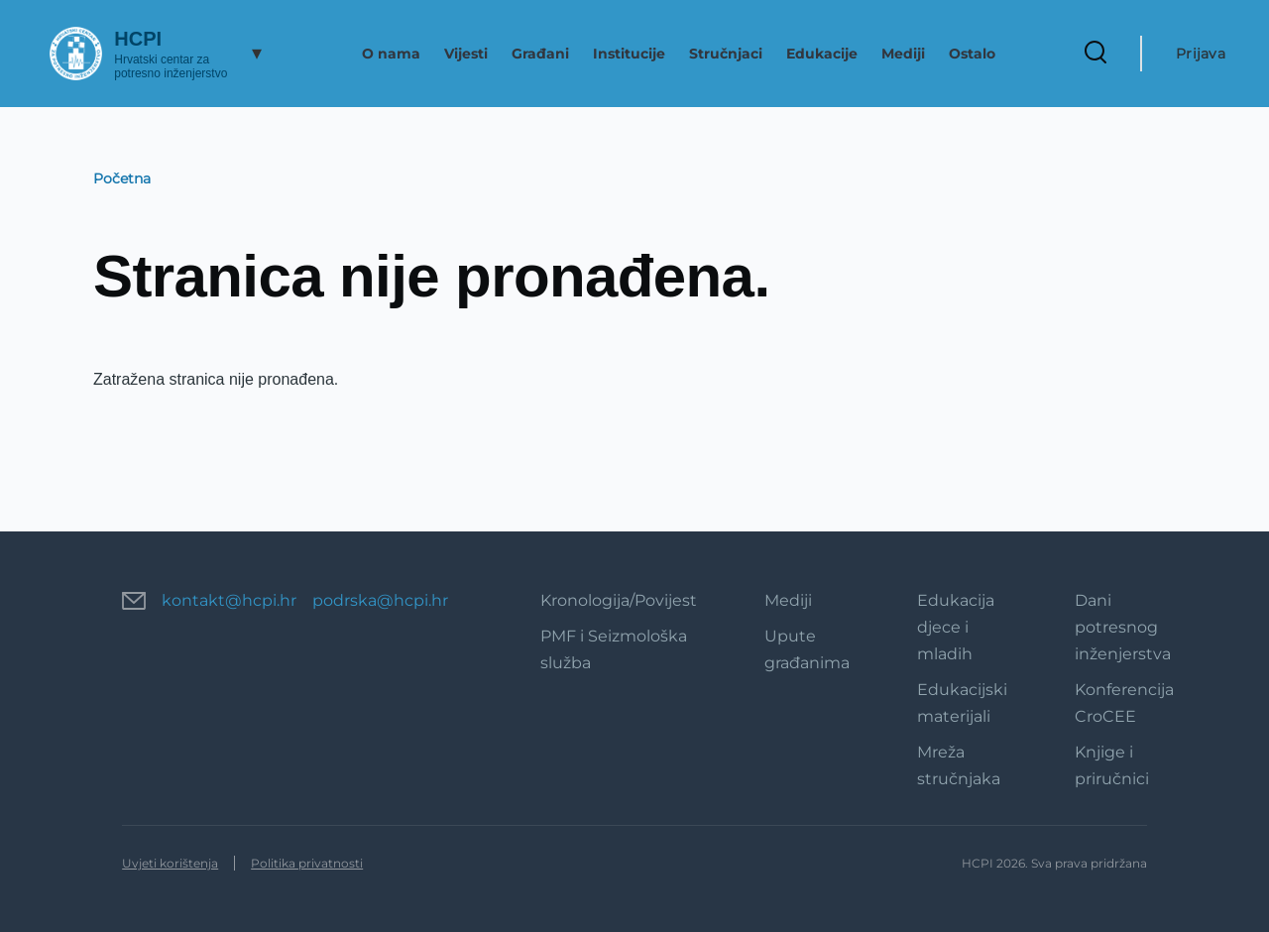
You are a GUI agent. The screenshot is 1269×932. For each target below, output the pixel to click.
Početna (122, 178)
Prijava (1200, 53)
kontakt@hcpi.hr (229, 600)
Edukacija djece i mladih (955, 627)
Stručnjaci (725, 53)
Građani (540, 53)
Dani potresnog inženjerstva (1123, 627)
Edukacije (822, 53)
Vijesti (466, 53)
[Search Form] (1095, 53)
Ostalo (972, 53)
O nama (391, 53)
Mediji (903, 53)
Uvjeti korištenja (170, 863)
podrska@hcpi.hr (380, 600)
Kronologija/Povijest (618, 600)
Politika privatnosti (307, 863)
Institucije (629, 53)
